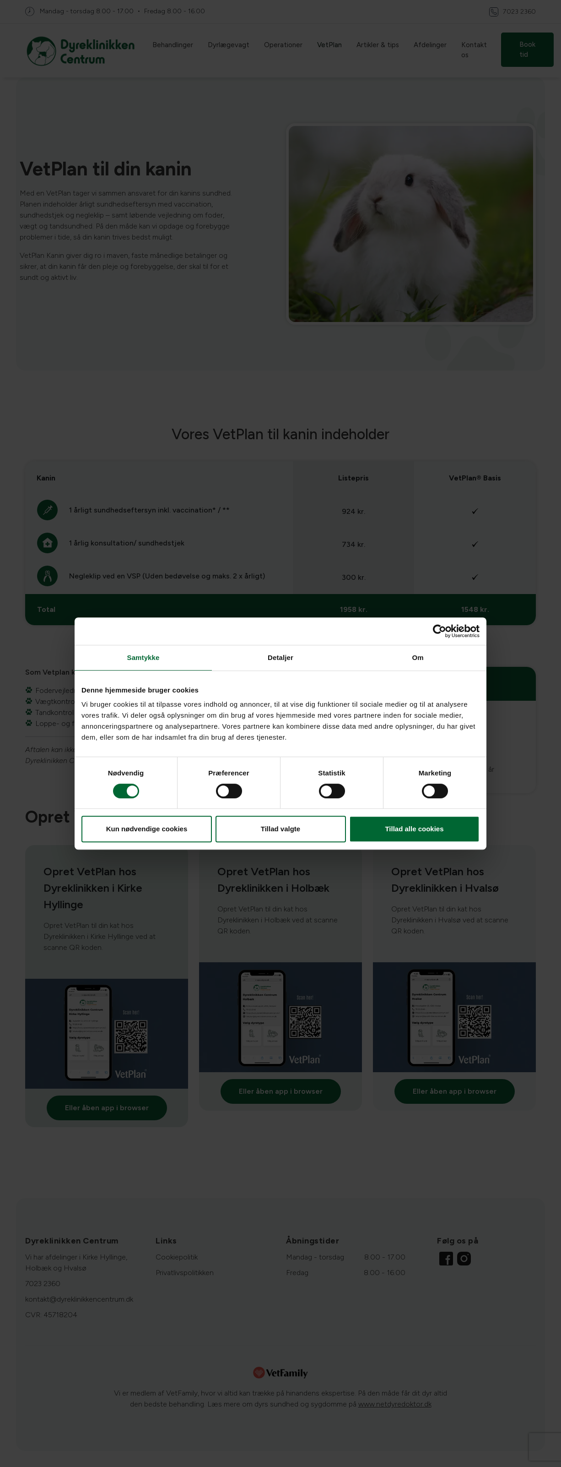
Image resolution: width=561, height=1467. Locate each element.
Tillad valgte (280, 829)
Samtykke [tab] (143, 657)
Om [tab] (417, 657)
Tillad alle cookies (414, 829)
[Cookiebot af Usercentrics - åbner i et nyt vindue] (439, 631)
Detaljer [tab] (280, 657)
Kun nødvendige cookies (147, 829)
